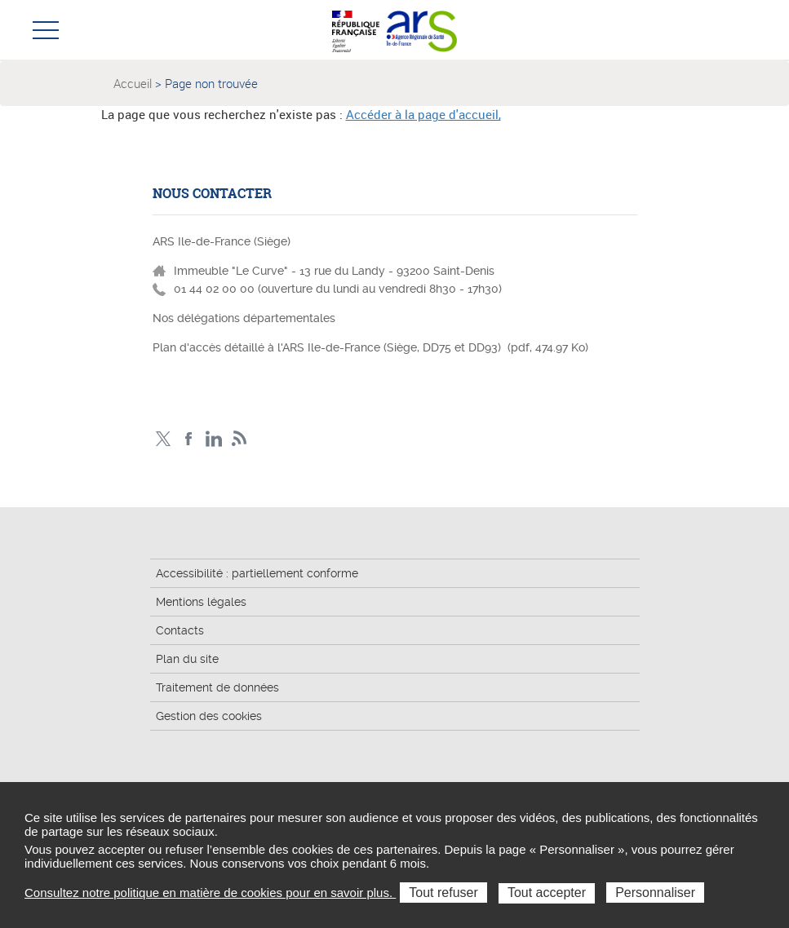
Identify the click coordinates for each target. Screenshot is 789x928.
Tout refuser (443, 892)
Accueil (132, 83)
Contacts (180, 630)
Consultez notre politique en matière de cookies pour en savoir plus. (210, 892)
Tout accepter (547, 892)
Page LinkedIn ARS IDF (214, 439)
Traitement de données (217, 687)
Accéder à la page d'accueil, (423, 114)
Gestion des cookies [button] (209, 716)
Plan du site (187, 658)
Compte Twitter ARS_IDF (164, 439)
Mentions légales (201, 601)
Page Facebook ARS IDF (189, 439)
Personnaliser (655, 892)
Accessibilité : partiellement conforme (257, 573)
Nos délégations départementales (244, 318)
